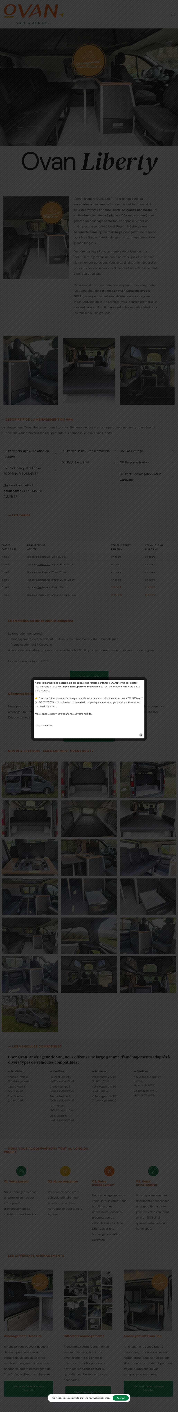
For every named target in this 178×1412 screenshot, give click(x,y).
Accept (121, 1398)
